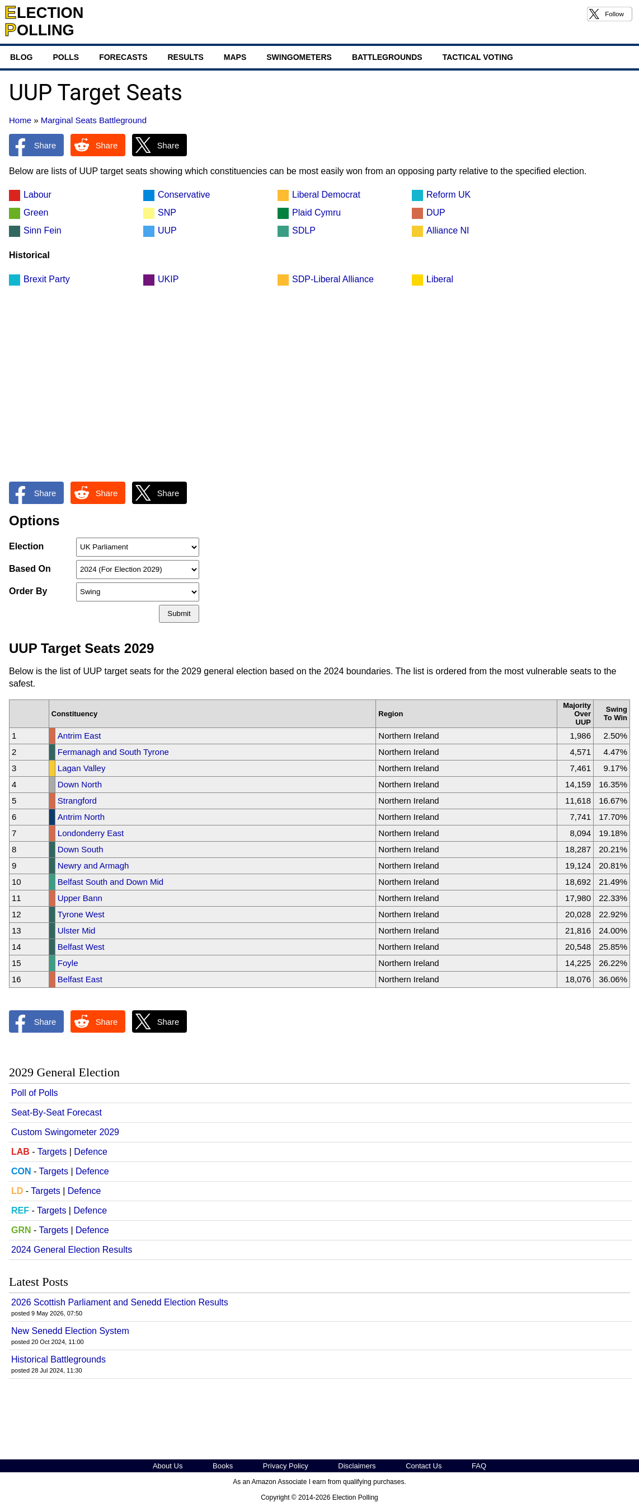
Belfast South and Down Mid (110, 882)
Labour (37, 194)
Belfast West (81, 946)
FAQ (479, 1466)
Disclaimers (356, 1466)
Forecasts (123, 57)
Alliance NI (447, 230)
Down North (80, 784)
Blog (21, 57)
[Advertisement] (319, 389)
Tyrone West (81, 914)
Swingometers (299, 57)
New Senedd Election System (70, 1331)
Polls (66, 57)
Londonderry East (91, 833)
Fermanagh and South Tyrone (113, 752)
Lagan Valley (82, 768)
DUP (435, 212)
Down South (81, 849)
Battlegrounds (387, 57)
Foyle (68, 963)
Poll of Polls (34, 1093)
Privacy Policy (285, 1466)
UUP (167, 230)
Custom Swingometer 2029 (65, 1132)
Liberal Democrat (326, 194)
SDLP (304, 230)
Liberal (439, 279)
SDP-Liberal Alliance (333, 279)
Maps (235, 57)
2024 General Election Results (71, 1249)
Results (185, 57)
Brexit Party (47, 279)
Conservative (184, 194)
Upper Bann (80, 898)
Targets (52, 1151)
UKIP (168, 279)
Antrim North (81, 817)
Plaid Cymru (316, 212)
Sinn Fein (43, 230)
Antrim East (79, 735)
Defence (90, 1151)
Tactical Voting (478, 57)
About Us (167, 1466)
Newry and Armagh (93, 865)
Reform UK (448, 194)
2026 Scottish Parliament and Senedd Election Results (119, 1302)
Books (223, 1466)
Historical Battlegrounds (58, 1359)
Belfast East (80, 979)
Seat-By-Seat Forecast (56, 1112)
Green (36, 212)
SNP (167, 212)
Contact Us (423, 1466)
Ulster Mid (77, 930)
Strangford (77, 800)
